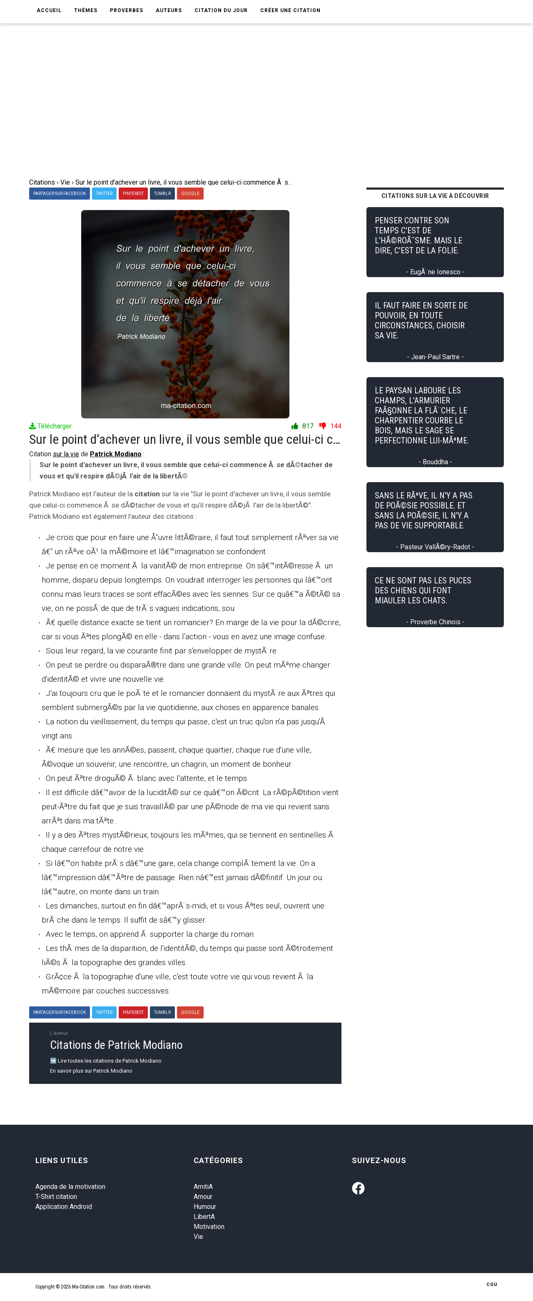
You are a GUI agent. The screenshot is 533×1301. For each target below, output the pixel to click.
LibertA (204, 1217)
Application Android (63, 1207)
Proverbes (126, 10)
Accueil (49, 10)
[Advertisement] (266, 115)
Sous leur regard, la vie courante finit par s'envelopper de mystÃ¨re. (162, 651)
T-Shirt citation (56, 1197)
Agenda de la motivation (70, 1187)
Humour (205, 1207)
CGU (492, 1284)
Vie (198, 1237)
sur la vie (66, 454)
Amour (203, 1197)
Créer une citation (290, 10)
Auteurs (169, 10)
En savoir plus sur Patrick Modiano (91, 1071)
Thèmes (85, 10)
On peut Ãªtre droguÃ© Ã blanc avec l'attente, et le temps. (147, 778)
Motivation (209, 1227)
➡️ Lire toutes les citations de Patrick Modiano (106, 1061)
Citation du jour (221, 10)
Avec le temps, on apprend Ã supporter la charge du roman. (150, 934)
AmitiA (203, 1187)
